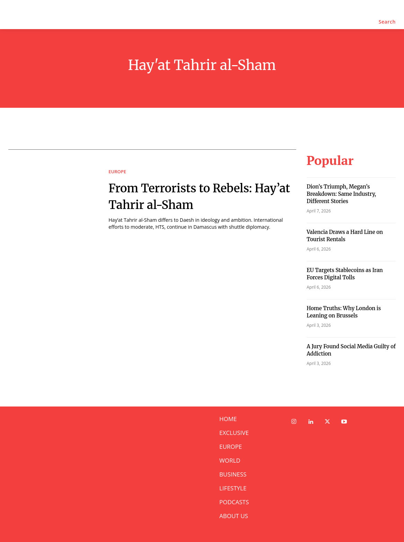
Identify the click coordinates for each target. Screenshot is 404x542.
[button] (387, 22)
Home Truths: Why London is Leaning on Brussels (344, 312)
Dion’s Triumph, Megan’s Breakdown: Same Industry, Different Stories (341, 193)
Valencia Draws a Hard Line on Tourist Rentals (345, 236)
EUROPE (117, 171)
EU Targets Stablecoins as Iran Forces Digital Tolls (345, 274)
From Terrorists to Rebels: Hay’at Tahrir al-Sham (195, 196)
